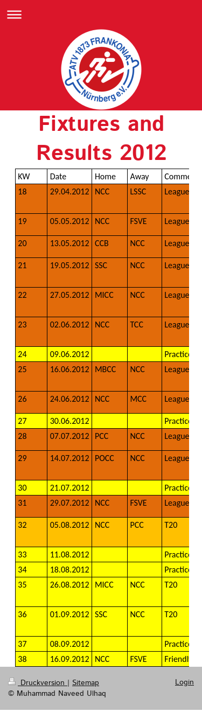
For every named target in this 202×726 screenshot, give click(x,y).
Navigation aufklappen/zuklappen (101, 14)
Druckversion (37, 683)
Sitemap (85, 683)
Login (184, 682)
